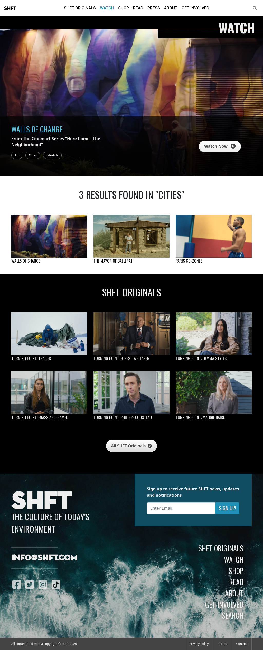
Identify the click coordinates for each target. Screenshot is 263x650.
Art (17, 155)
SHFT (10, 8)
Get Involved (195, 8)
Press (153, 8)
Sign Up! (227, 508)
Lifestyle (52, 155)
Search (232, 615)
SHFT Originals (80, 8)
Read (138, 8)
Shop (123, 8)
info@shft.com (44, 558)
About (170, 8)
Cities (33, 155)
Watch (107, 8)
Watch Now (220, 146)
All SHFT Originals (131, 446)
